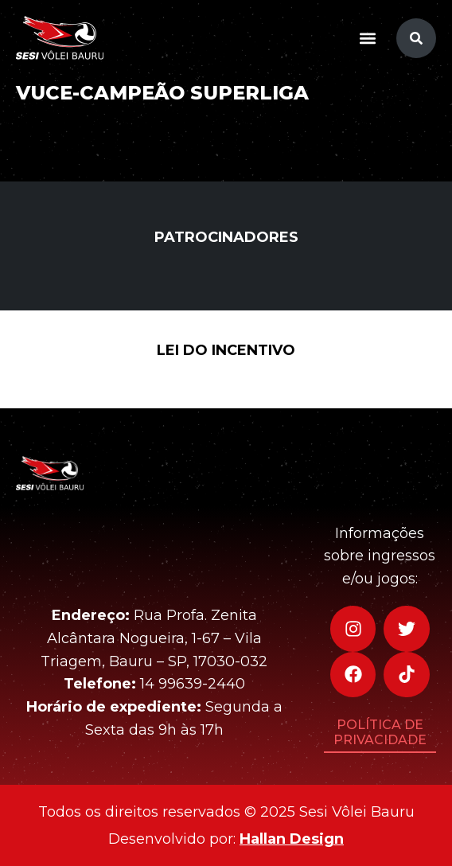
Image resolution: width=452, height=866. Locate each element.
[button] (367, 38)
